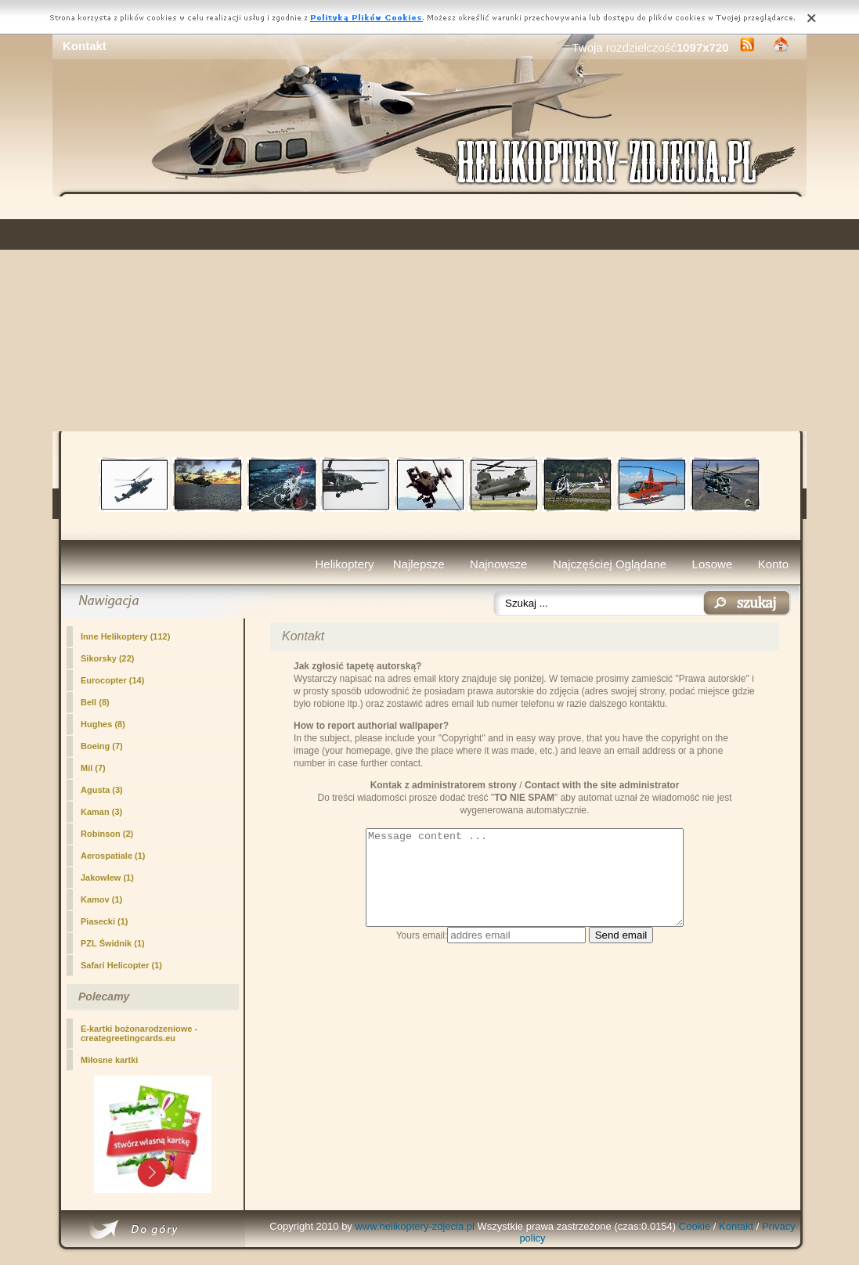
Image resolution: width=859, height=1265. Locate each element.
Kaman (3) (101, 811)
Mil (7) (93, 768)
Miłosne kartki (109, 1060)
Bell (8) (95, 702)
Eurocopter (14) (112, 680)
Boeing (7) (102, 746)
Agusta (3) (102, 790)
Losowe (712, 564)
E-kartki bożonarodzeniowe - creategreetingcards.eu (139, 1033)
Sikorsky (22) (107, 658)
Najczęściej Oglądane (609, 564)
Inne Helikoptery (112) (125, 636)
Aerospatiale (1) (113, 855)
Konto (773, 564)
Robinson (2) (107, 833)
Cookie (694, 1226)
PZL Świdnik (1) (113, 943)
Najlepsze (419, 564)
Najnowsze (498, 564)
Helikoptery (345, 564)
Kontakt (736, 1226)
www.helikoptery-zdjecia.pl (414, 1226)
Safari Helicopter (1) (121, 965)
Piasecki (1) (104, 921)
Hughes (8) (103, 724)
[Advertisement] (429, 313)
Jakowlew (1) (107, 877)
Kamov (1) (101, 899)
